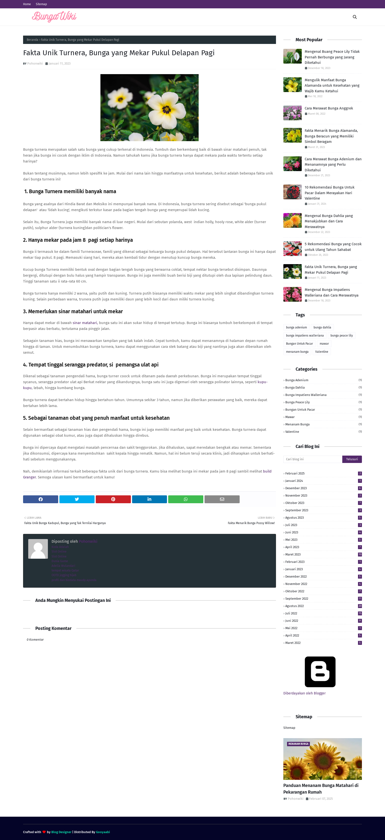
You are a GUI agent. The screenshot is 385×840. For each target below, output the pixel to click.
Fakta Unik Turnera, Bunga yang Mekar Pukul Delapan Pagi (331, 270)
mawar (324, 343)
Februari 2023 (323, 562)
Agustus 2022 (323, 606)
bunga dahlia (322, 327)
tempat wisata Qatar (65, 570)
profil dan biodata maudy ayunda (74, 580)
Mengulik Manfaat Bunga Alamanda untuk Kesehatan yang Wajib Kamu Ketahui (332, 85)
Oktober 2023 (323, 503)
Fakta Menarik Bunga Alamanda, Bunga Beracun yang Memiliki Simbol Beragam (331, 136)
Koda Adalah (60, 547)
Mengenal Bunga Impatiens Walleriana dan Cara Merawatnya (331, 292)
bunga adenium (296, 327)
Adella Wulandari (63, 566)
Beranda (32, 39)
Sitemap (41, 4)
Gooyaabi (103, 832)
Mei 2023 (323, 540)
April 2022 (323, 635)
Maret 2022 (323, 643)
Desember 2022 (323, 576)
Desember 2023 (323, 488)
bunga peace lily (341, 335)
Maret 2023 (323, 554)
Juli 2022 (323, 613)
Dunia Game (60, 561)
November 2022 (323, 584)
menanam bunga (297, 351)
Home (27, 4)
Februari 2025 (323, 473)
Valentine (321, 351)
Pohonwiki (35, 63)
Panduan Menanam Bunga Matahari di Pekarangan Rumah (320, 789)
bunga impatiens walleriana (305, 335)
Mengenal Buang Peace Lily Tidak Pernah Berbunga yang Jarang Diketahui (332, 57)
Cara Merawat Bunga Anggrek (329, 108)
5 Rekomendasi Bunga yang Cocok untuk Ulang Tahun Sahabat (333, 247)
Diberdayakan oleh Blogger (320, 691)
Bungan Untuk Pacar (299, 343)
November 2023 (323, 495)
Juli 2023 (323, 525)
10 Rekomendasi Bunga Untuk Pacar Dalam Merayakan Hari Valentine (330, 193)
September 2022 (323, 598)
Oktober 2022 (323, 591)
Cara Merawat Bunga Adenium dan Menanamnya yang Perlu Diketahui (333, 164)
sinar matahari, (85, 323)
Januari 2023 (323, 569)
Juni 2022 (323, 621)
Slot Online (59, 551)
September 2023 (323, 510)
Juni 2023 (323, 532)
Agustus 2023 (323, 517)
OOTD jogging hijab (64, 575)
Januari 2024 (323, 481)
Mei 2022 (323, 628)
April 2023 (323, 547)
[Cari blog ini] (312, 459)
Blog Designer (61, 832)
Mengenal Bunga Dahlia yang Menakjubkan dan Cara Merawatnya (329, 221)
